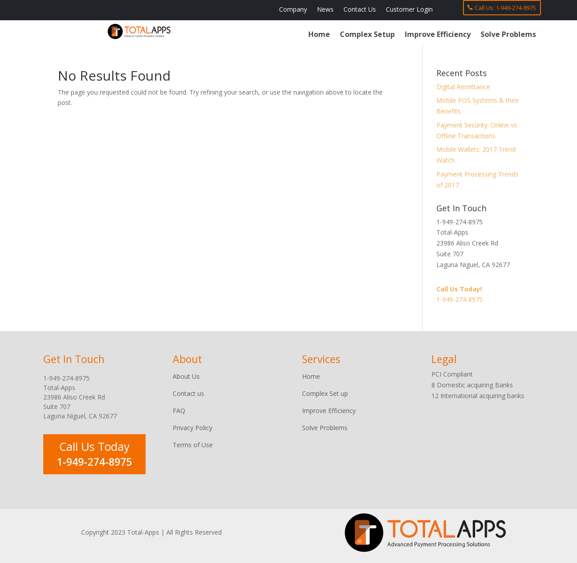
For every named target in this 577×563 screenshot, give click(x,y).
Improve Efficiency (438, 35)
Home (319, 35)
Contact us (188, 393)
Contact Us (359, 10)
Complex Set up (325, 393)
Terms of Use (193, 444)
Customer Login (409, 10)
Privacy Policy (192, 427)
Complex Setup (367, 35)
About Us (186, 376)
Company (293, 10)
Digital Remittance (463, 86)
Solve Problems (508, 35)
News (325, 10)
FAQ (179, 410)
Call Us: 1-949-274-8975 (505, 8)
